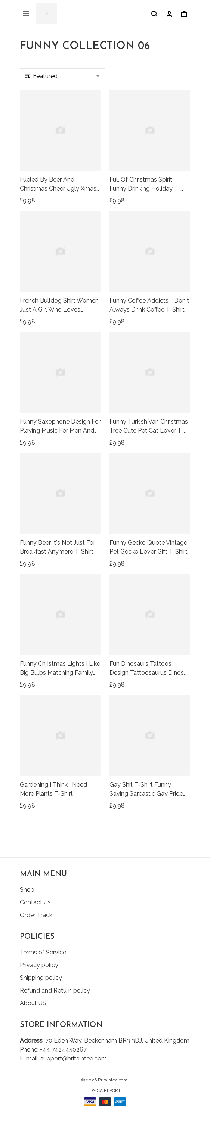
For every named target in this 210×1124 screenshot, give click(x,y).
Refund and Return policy (55, 990)
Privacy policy (39, 965)
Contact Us (35, 902)
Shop (27, 889)
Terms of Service (43, 952)
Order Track (36, 915)
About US (33, 1003)
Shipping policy (41, 977)
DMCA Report (105, 1090)
